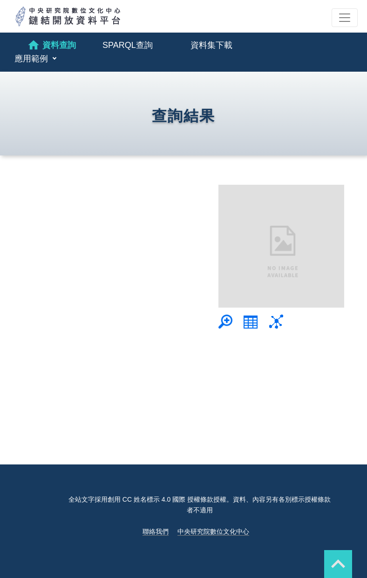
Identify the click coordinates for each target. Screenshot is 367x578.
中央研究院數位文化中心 (213, 531)
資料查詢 (51, 45)
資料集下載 (211, 45)
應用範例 (32, 58)
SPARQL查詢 (127, 45)
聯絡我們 (156, 531)
